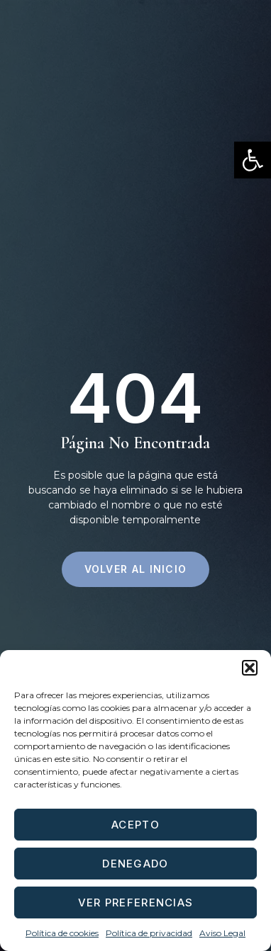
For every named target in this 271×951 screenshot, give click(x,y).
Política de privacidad (149, 933)
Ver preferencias (136, 902)
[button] (252, 160)
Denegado (135, 863)
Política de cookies (62, 933)
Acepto (135, 824)
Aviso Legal (222, 933)
